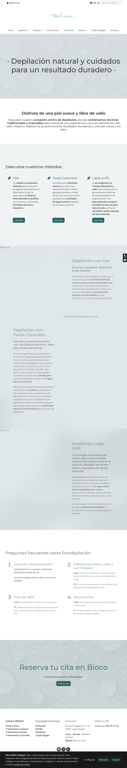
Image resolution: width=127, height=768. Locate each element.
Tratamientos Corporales (18, 735)
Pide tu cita (63, 683)
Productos (40, 725)
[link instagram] (95, 2)
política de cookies (22, 764)
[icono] (9, 178)
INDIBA (38, 729)
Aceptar (116, 759)
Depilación (40, 732)
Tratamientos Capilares (17, 729)
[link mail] (125, 260)
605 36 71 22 (112, 725)
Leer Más (19, 220)
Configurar (89, 759)
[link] (63, 16)
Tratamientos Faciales (16, 732)
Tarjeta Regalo (42, 735)
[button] (23, 30)
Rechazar (103, 759)
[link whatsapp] (98, 2)
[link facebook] (91, 2)
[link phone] (125, 256)
